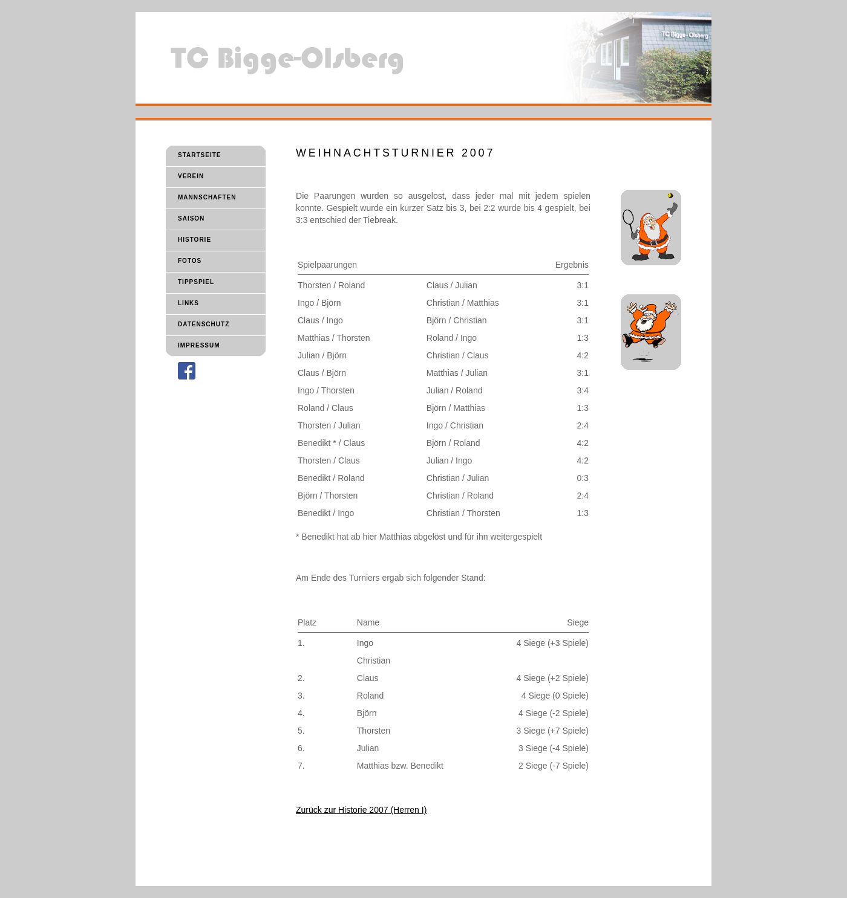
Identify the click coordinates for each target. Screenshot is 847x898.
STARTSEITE (199, 155)
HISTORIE (194, 239)
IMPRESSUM (199, 345)
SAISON (191, 218)
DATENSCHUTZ (203, 324)
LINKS (188, 303)
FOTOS (189, 260)
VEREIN (191, 176)
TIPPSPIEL (196, 282)
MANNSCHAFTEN (207, 197)
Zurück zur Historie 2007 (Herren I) (361, 810)
